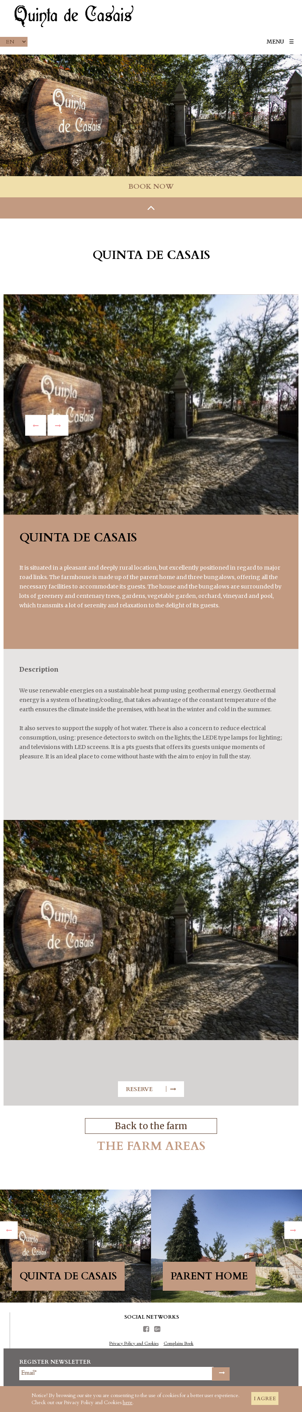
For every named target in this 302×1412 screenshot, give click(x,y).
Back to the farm (151, 1125)
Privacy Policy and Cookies (133, 1343)
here (128, 1402)
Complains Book (178, 1343)
